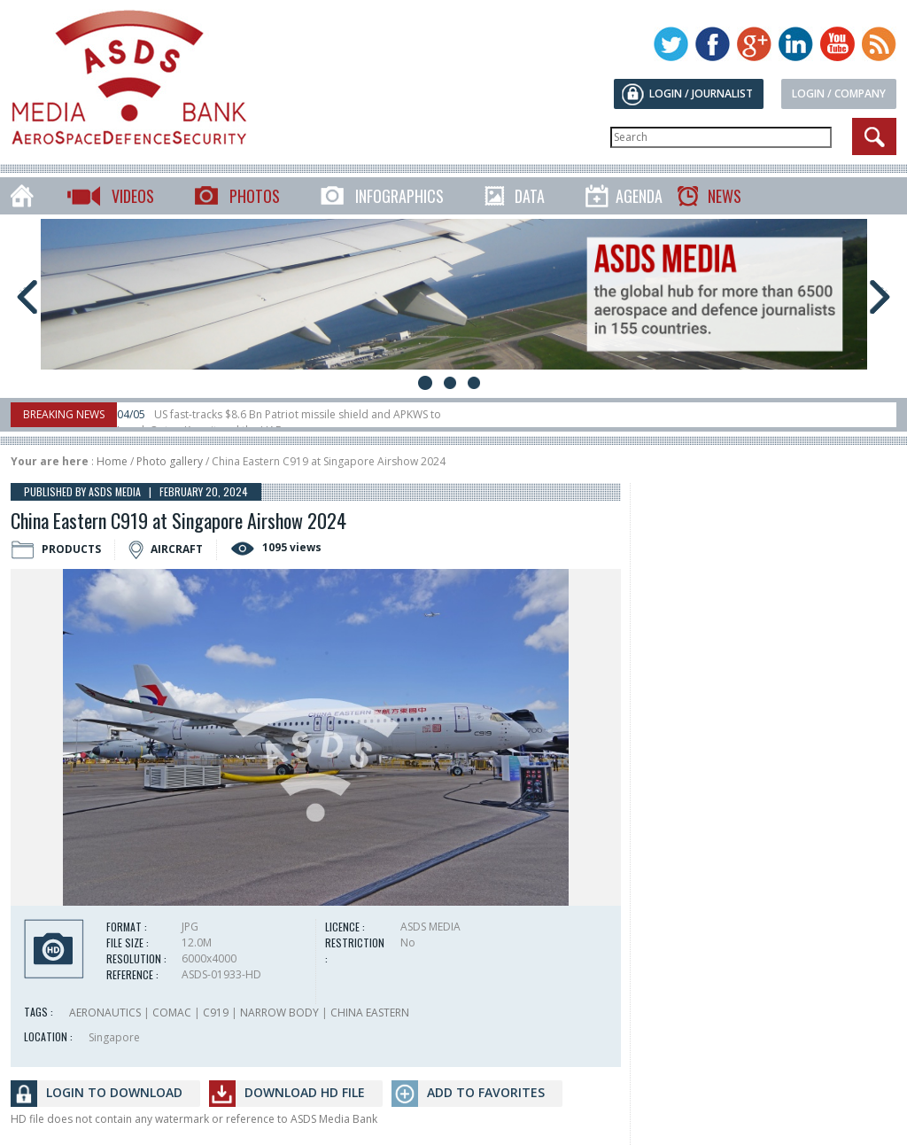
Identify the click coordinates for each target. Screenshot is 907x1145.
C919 (216, 1012)
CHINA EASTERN (369, 1012)
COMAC (171, 1012)
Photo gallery (169, 461)
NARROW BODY (279, 1012)
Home (112, 461)
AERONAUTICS (105, 1012)
